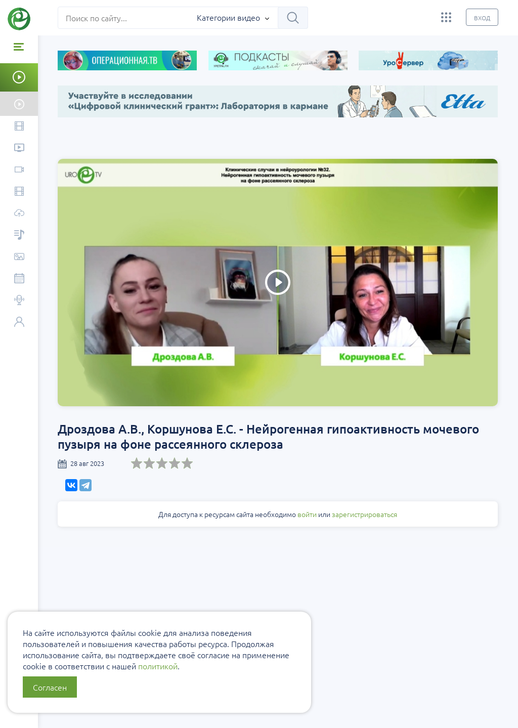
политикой (158, 665)
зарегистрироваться (365, 514)
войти (307, 514)
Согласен (50, 687)
